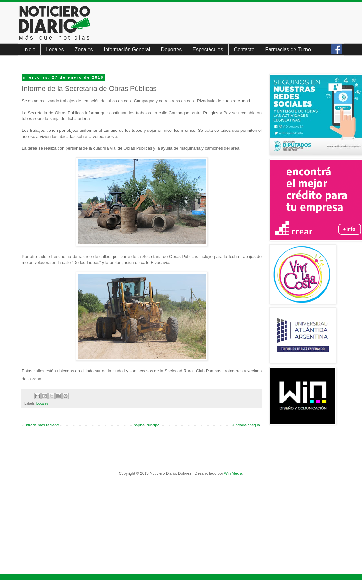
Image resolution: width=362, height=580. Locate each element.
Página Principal (146, 425)
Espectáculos (208, 49)
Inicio (29, 49)
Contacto (244, 49)
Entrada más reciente (41, 425)
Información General (127, 49)
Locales (55, 49)
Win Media (233, 473)
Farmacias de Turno (288, 49)
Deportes (171, 49)
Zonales (84, 49)
